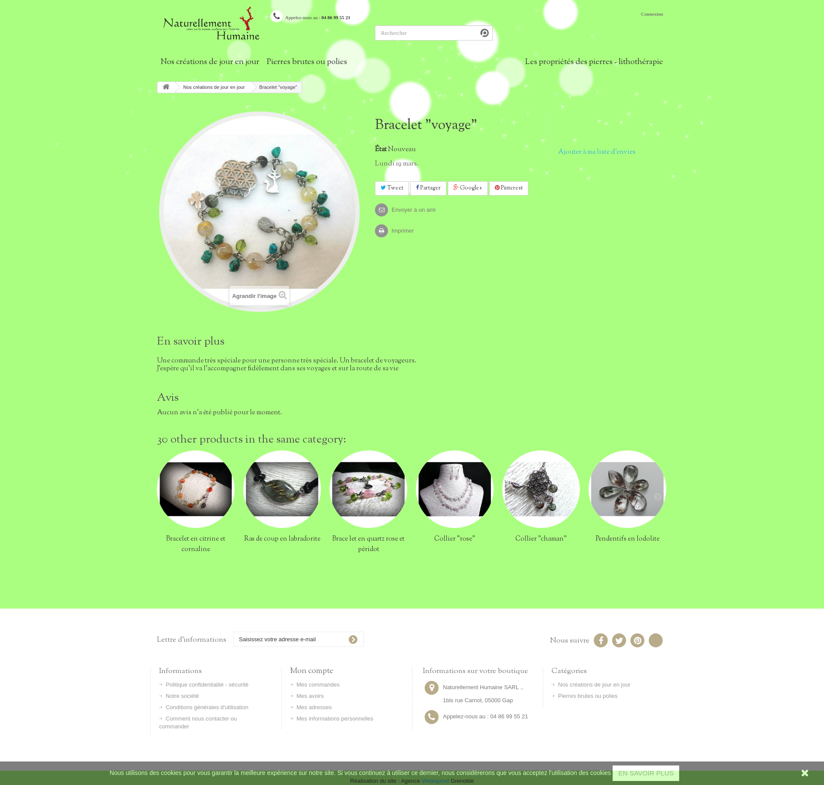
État (381, 149)
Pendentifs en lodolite (628, 539)
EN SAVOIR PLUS (646, 773)
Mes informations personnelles (334, 718)
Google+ (467, 188)
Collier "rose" (454, 539)
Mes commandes (318, 684)
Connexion (652, 14)
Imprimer (403, 230)
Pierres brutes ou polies (307, 62)
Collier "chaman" (541, 539)
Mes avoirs (310, 696)
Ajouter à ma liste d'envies (597, 152)
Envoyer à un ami (414, 209)
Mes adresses (314, 707)
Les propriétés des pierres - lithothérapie (594, 62)
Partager (428, 188)
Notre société (182, 696)
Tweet (392, 188)
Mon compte (312, 671)
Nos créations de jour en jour (209, 62)
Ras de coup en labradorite (282, 539)
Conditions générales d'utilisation (207, 707)
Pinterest (509, 188)
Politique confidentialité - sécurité (207, 684)
